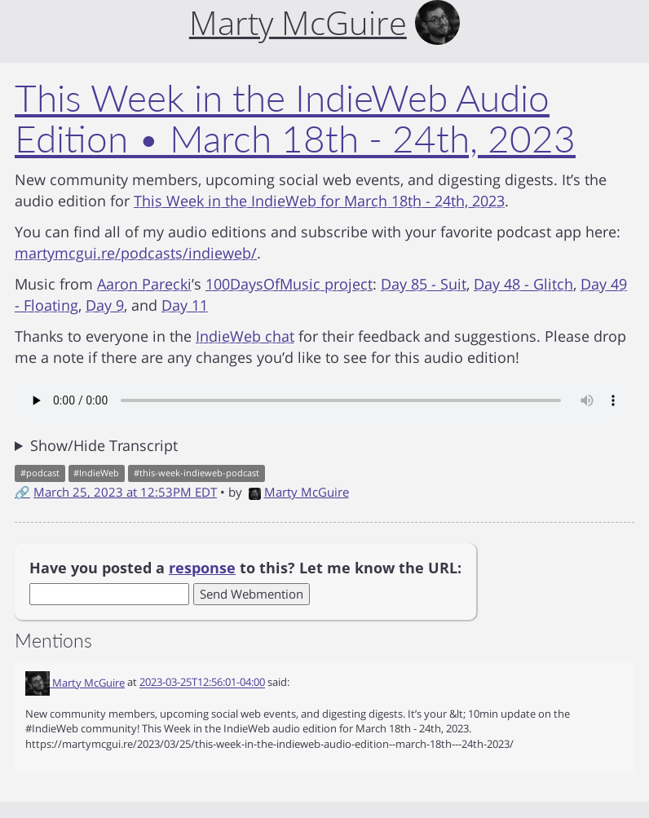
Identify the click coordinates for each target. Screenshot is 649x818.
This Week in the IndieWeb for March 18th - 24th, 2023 (319, 200)
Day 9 (105, 305)
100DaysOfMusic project (289, 284)
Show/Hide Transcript (104, 445)
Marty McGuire (299, 492)
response (202, 567)
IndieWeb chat (245, 336)
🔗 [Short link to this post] (22, 492)
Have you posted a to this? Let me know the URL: (245, 567)
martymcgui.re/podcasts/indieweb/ (136, 253)
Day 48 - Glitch (523, 284)
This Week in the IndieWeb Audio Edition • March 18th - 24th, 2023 (295, 118)
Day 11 (184, 305)
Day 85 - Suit (423, 284)
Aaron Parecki (144, 284)
